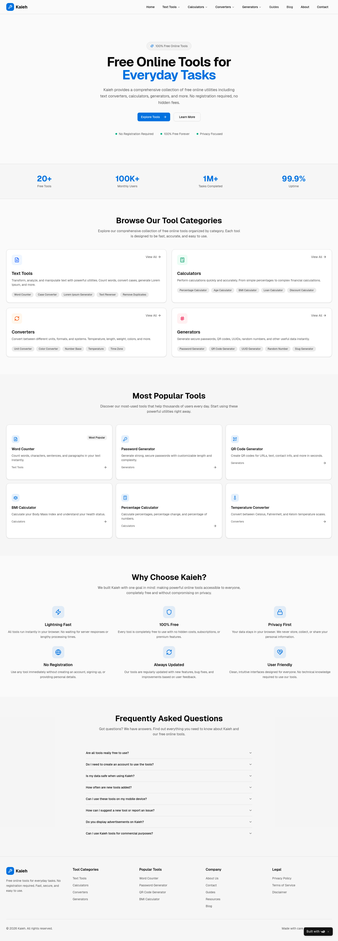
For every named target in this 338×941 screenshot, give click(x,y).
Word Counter (148, 878)
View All (153, 257)
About (305, 7)
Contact (322, 7)
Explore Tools (154, 117)
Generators (252, 7)
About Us (212, 878)
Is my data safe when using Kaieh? (169, 776)
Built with (316, 932)
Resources (213, 899)
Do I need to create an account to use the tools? (169, 764)
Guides (274, 7)
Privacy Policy (281, 878)
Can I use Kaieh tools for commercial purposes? (169, 833)
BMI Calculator (149, 899)
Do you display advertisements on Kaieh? (169, 822)
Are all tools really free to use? (169, 753)
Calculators (198, 7)
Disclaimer (279, 892)
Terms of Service (283, 885)
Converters (224, 7)
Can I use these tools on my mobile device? (169, 799)
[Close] (328, 931)
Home (150, 7)
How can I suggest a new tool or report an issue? (169, 810)
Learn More (187, 117)
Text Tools (171, 7)
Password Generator (153, 885)
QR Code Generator (152, 892)
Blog (290, 7)
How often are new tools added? (169, 787)
